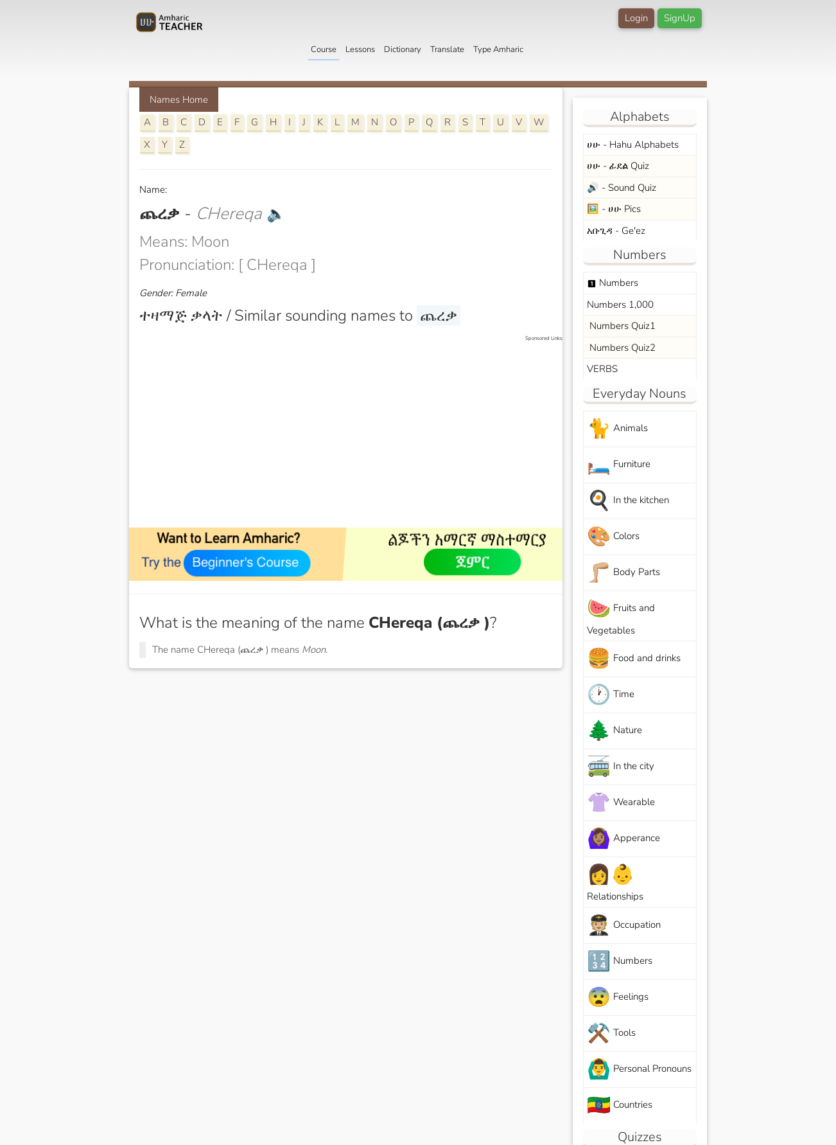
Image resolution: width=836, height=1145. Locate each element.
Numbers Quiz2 (621, 347)
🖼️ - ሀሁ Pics (614, 208)
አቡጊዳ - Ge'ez (616, 230)
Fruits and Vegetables (621, 616)
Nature (614, 731)
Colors (613, 537)
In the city (620, 767)
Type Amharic (498, 49)
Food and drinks (634, 659)
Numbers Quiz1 (621, 325)
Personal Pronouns (639, 1069)
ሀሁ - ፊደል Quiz (618, 165)
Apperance (623, 839)
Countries (619, 1105)
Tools (611, 1033)
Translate (447, 49)
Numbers (612, 282)
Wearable (621, 803)
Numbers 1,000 (620, 304)
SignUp (679, 18)
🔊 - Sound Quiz (621, 187)
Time (610, 695)
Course (323, 49)
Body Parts (623, 573)
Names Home (179, 99)
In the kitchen (628, 501)
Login (636, 18)
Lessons (360, 49)
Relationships (615, 882)
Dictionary (402, 49)
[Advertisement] (352, 432)
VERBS (602, 368)
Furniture (618, 465)
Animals (617, 429)
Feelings (618, 997)
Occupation (624, 925)
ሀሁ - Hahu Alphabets (633, 144)
